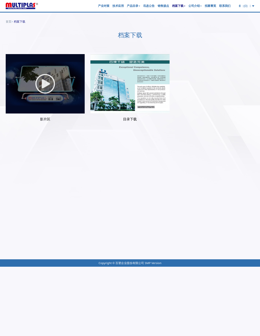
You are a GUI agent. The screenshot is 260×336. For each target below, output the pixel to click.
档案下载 (178, 6)
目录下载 (130, 119)
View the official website (40, 318)
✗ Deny (6, 286)
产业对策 (103, 6)
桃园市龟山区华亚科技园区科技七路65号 (39, 237)
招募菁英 (210, 6)
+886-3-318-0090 (24, 228)
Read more (10, 318)
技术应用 (118, 6)
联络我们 (218, 236)
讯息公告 (149, 6)
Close (4, 269)
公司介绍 (195, 6)
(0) (245, 6)
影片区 (45, 119)
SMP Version (153, 263)
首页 (8, 21)
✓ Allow (6, 280)
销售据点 (163, 6)
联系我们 (225, 6)
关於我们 (218, 223)
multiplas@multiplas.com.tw (40, 242)
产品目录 (133, 6)
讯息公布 (177, 236)
